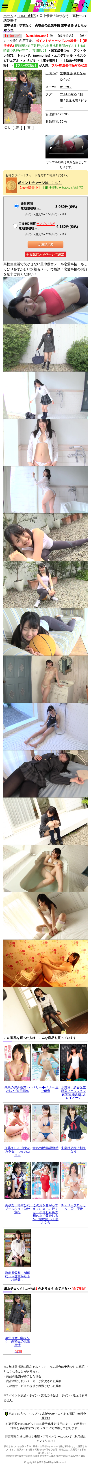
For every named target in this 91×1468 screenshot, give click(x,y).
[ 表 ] (17, 128)
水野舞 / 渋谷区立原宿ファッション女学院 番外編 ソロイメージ (73, 1092)
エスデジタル (63, 55)
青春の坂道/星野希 (45, 1148)
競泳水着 (71, 100)
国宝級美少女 (60, 50)
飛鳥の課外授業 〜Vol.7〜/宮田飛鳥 (17, 1089)
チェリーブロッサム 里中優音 (73, 1206)
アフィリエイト (46, 1440)
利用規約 (80, 1436)
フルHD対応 (26, 16)
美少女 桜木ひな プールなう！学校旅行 (19, 1208)
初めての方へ (15, 1413)
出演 (51, 73)
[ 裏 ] (29, 128)
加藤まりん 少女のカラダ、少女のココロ (17, 1151)
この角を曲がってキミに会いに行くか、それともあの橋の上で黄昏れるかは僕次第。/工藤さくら (45, 1213)
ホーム (8, 16)
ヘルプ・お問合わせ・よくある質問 (51, 1413)
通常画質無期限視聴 (31, 206)
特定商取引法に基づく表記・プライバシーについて (38, 1436)
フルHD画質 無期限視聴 (37, 226)
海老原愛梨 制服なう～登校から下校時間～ (17, 1276)
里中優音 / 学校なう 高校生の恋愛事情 (17, 1341)
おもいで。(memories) (33, 55)
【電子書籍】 (49, 60)
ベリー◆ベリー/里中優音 (45, 1089)
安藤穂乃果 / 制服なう (73, 1149)
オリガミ (29, 60)
